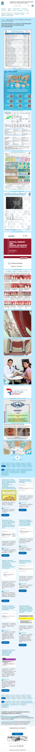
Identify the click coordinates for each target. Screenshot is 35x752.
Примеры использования (6, 13)
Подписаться (17, 734)
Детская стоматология (26, 469)
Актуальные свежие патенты (17, 411)
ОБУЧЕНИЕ (20, 10)
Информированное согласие (17, 371)
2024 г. (19, 466)
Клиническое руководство (19, 13)
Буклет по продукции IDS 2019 (17, 448)
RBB (13, 469)
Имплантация (5, 472)
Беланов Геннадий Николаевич (7, 716)
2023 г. (14, 466)
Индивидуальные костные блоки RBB (17, 392)
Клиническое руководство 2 (17, 131)
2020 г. (28, 463)
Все (3, 463)
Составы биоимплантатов (17, 212)
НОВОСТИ (14, 10)
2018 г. (18, 463)
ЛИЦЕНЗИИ (3, 10)
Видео (27, 13)
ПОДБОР (9, 8)
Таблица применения (17, 347)
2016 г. (7, 463)
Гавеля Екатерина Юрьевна (7, 721)
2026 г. (30, 466)
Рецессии (8, 469)
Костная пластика (14, 472)
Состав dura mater (17, 251)
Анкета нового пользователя (17, 172)
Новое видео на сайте (17, 459)
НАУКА (9, 10)
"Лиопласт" (23, 472)
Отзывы (22, 14)
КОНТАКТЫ (26, 10)
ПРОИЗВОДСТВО (16, 8)
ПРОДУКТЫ (3, 8)
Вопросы (17, 14)
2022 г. (8, 466)
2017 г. (12, 463)
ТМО (18, 469)
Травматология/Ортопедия (7, 15)
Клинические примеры (17, 290)
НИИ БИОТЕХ (25, 8)
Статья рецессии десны (17, 432)
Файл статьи (6, 507)
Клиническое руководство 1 (17, 90)
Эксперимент (5, 474)
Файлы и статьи (10, 14)
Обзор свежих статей (17, 324)
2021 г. (3, 466)
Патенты (3, 14)
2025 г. (24, 466)
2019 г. (23, 463)
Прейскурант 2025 (17, 50)
